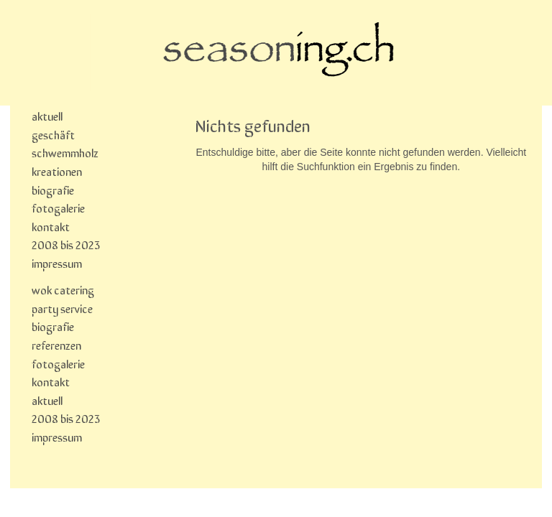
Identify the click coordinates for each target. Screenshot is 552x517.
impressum (57, 262)
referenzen (56, 344)
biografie (53, 189)
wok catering (63, 289)
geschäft (53, 134)
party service (62, 308)
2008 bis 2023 (66, 244)
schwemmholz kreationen (65, 162)
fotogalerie (58, 207)
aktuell (47, 115)
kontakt (51, 226)
